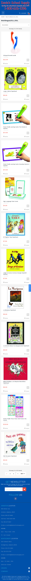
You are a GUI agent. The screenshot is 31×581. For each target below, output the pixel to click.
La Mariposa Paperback (9, 310)
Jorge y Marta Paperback (10, 91)
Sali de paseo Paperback (10, 456)
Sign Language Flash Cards (10, 201)
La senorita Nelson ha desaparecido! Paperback (16, 345)
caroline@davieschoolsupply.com (15, 525)
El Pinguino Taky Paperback (10, 237)
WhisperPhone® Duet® (9, 55)
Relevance (16, 25)
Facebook (15, 498)
